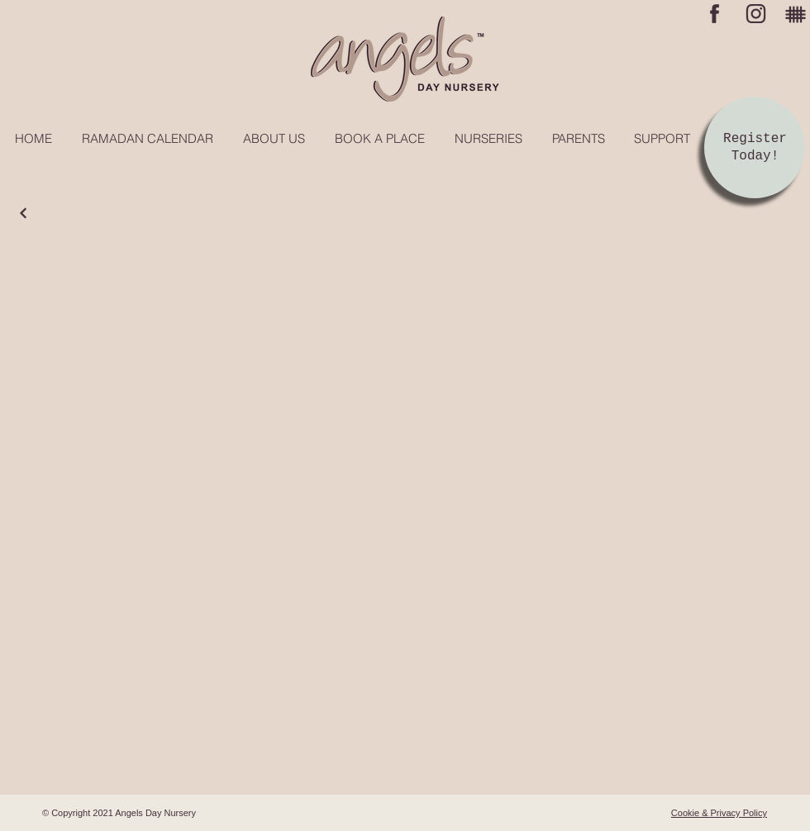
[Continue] (23, 213)
